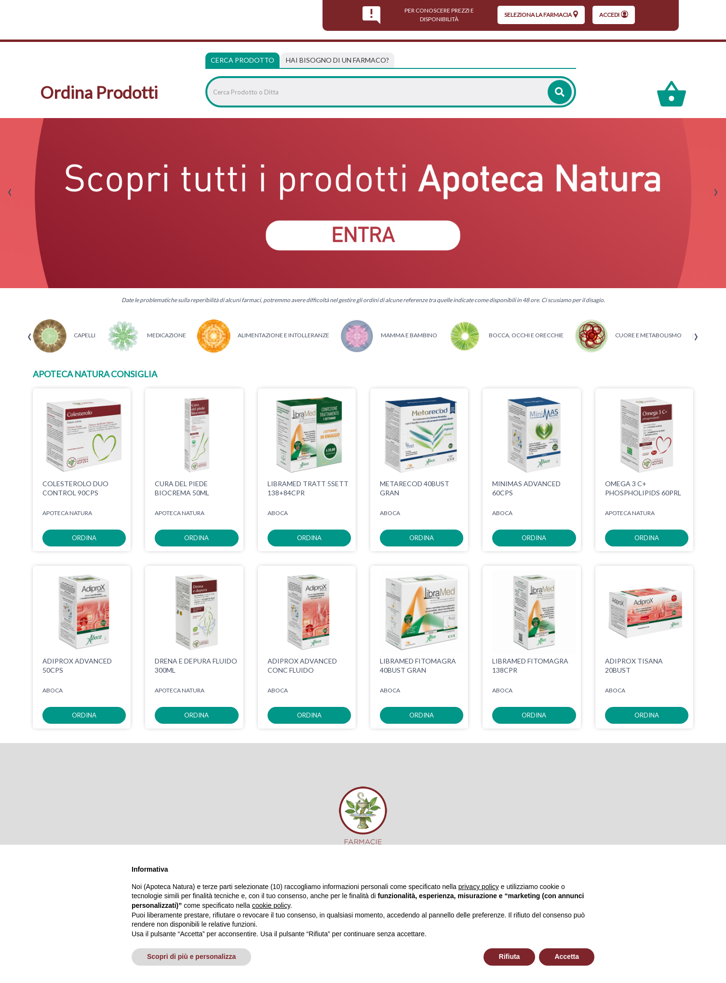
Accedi (613, 14)
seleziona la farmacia (541, 14)
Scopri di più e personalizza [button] (191, 956)
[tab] (337, 60)
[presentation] (10, 192)
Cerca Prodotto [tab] (242, 60)
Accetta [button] (566, 956)
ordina (84, 538)
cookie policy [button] (271, 905)
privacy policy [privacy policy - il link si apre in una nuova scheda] (478, 886)
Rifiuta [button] (509, 956)
